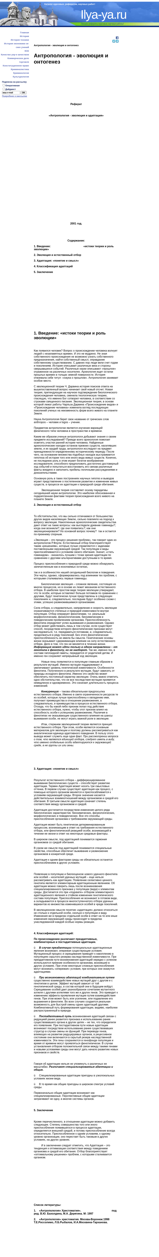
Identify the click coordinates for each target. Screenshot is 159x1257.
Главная (24, 32)
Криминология (21, 73)
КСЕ (27, 51)
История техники (20, 40)
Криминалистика (20, 69)
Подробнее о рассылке (14, 96)
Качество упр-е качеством (15, 54)
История (24, 36)
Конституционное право (16, 65)
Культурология (21, 76)
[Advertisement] (76, 34)
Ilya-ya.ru (103, 14)
